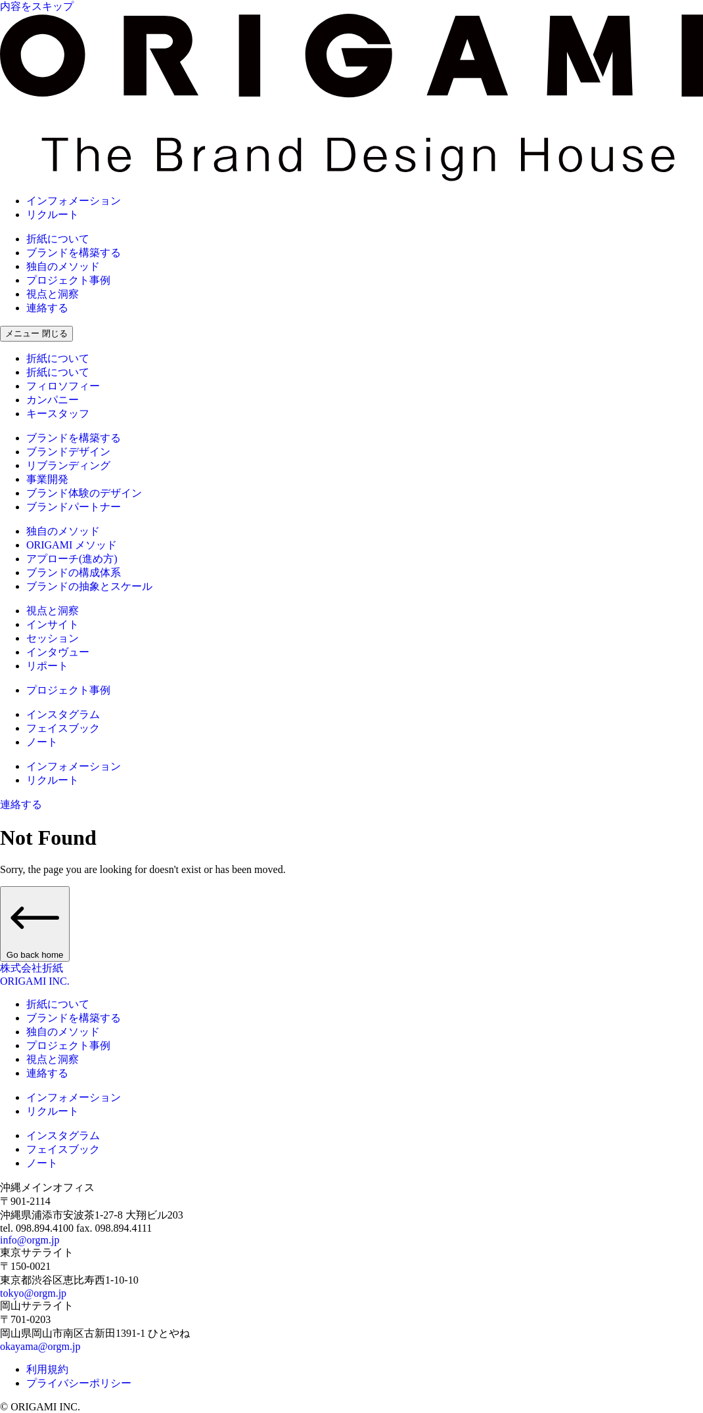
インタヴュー (57, 652)
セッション (52, 638)
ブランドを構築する (73, 252)
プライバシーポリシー (78, 1383)
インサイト (52, 624)
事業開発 (47, 479)
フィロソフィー (63, 386)
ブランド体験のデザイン (84, 493)
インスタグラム (63, 714)
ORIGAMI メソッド (71, 544)
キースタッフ (57, 413)
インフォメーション (73, 200)
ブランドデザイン (68, 451)
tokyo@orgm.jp (33, 1293)
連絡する (47, 307)
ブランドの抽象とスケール (89, 586)
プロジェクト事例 (68, 280)
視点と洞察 (52, 294)
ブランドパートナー (73, 506)
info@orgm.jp (29, 1239)
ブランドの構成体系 (73, 572)
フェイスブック (63, 728)
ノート (42, 742)
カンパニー (52, 399)
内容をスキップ (37, 6)
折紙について (57, 238)
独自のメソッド (63, 266)
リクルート (52, 214)
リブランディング (68, 465)
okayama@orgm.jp (40, 1346)
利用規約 (47, 1369)
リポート (47, 665)
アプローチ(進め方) (72, 558)
